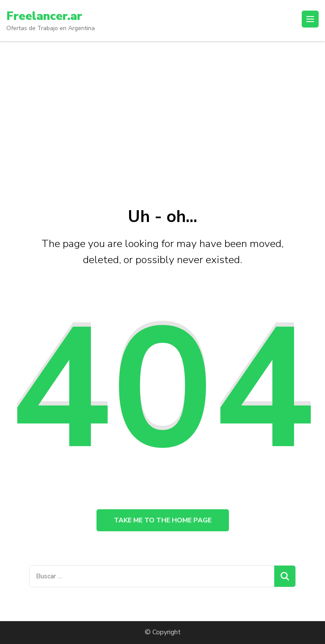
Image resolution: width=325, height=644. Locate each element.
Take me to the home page (163, 520)
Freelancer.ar (44, 16)
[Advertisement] (162, 104)
